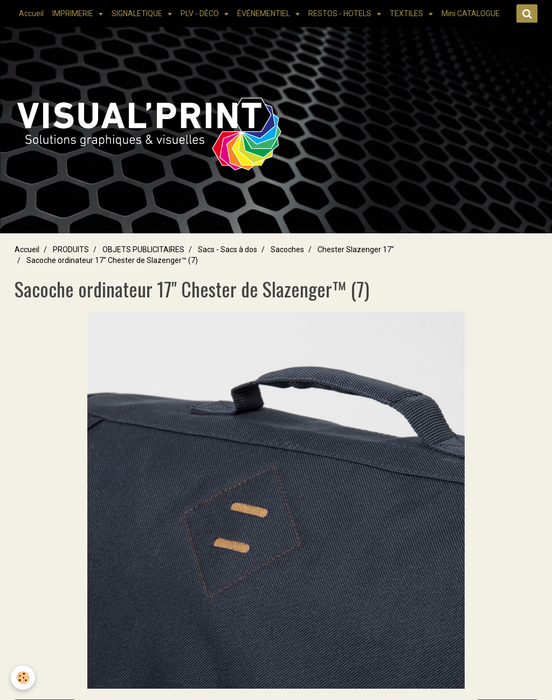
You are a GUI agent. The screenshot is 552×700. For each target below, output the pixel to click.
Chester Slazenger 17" (356, 249)
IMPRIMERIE (73, 13)
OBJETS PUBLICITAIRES (143, 249)
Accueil (31, 13)
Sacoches (287, 249)
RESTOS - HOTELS (340, 13)
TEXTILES (407, 13)
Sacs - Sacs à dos (227, 249)
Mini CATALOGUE (470, 13)
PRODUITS (71, 249)
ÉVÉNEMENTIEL (264, 13)
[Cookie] (23, 678)
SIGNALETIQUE (138, 13)
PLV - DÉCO (200, 13)
